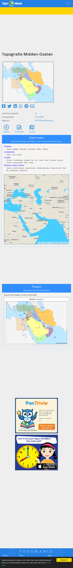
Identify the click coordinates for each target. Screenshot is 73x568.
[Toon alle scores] (46, 120)
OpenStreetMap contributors (59, 243)
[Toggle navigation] (67, 3)
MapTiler (46, 243)
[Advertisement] (36, 32)
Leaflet (40, 243)
